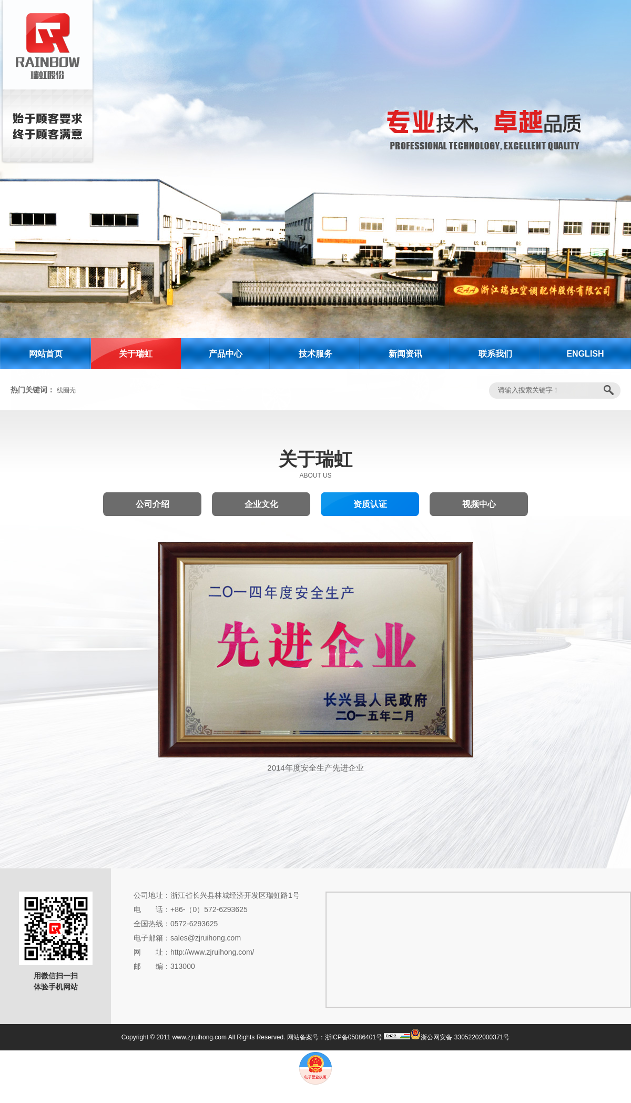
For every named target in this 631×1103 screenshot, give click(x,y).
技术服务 (315, 353)
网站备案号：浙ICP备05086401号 (334, 1037)
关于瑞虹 (135, 353)
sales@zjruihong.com (205, 938)
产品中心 (225, 353)
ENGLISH (585, 353)
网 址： (152, 952)
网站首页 (46, 353)
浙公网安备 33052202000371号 (460, 1037)
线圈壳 (66, 390)
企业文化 (261, 504)
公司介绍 (152, 504)
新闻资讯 (405, 353)
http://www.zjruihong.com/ (212, 952)
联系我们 (495, 353)
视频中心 (479, 504)
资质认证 (370, 504)
